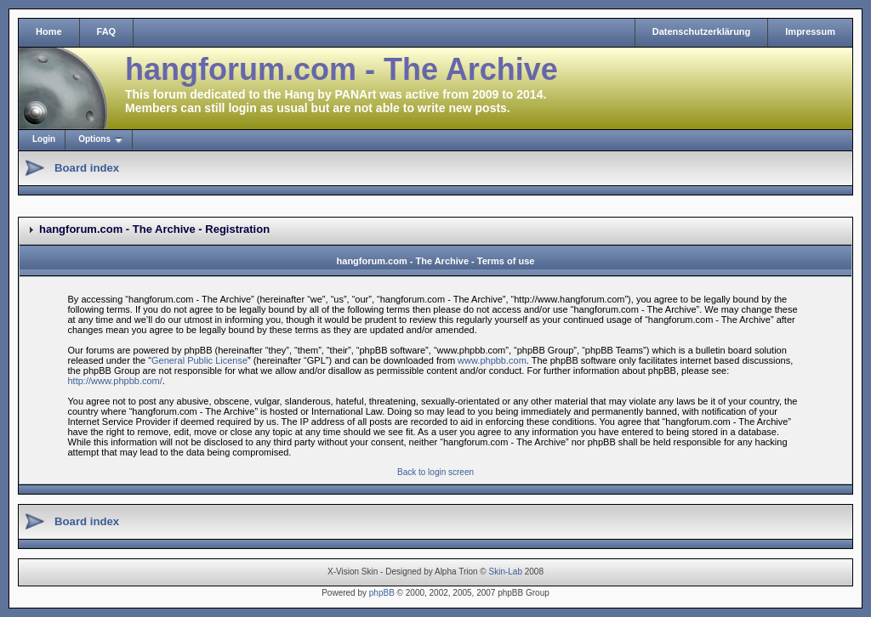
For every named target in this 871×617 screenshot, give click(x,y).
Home (49, 31)
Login (43, 139)
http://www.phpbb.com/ (115, 381)
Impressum (810, 31)
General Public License (199, 360)
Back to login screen (435, 472)
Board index (86, 167)
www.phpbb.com (492, 360)
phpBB (382, 592)
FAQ (107, 31)
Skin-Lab (505, 571)
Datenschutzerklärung (701, 31)
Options (94, 139)
